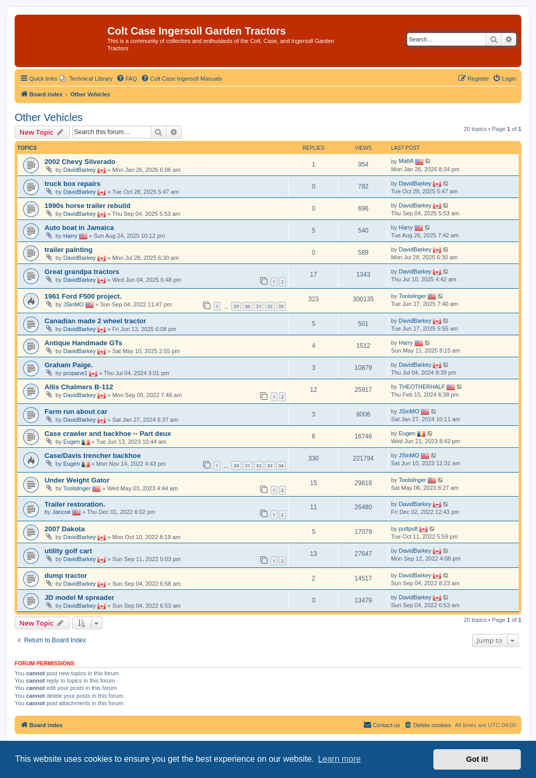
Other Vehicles (49, 117)
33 (281, 306)
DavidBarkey (79, 170)
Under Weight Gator (76, 480)
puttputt (408, 528)
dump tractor (65, 575)
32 (269, 306)
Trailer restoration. (74, 504)
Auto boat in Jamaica (79, 228)
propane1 (75, 373)
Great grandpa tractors (81, 272)
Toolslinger (413, 296)
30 (247, 306)
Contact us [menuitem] (381, 724)
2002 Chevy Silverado (80, 162)
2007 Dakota (64, 529)
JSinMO (73, 304)
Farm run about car (75, 411)
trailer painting (68, 250)
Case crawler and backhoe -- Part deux (107, 433)
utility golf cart (68, 551)
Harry (70, 236)
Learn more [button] (339, 758)
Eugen (71, 442)
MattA (406, 161)
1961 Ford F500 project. (82, 296)
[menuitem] (86, 78)
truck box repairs (72, 184)
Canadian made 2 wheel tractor (95, 321)
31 (258, 306)
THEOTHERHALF (422, 386)
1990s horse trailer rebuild (87, 206)
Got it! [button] (477, 759)
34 (281, 465)
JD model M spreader (79, 597)
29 (236, 306)
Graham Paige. (68, 365)
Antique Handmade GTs (83, 343)
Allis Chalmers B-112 (78, 387)
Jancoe (61, 512)
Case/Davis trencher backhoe (92, 455)
